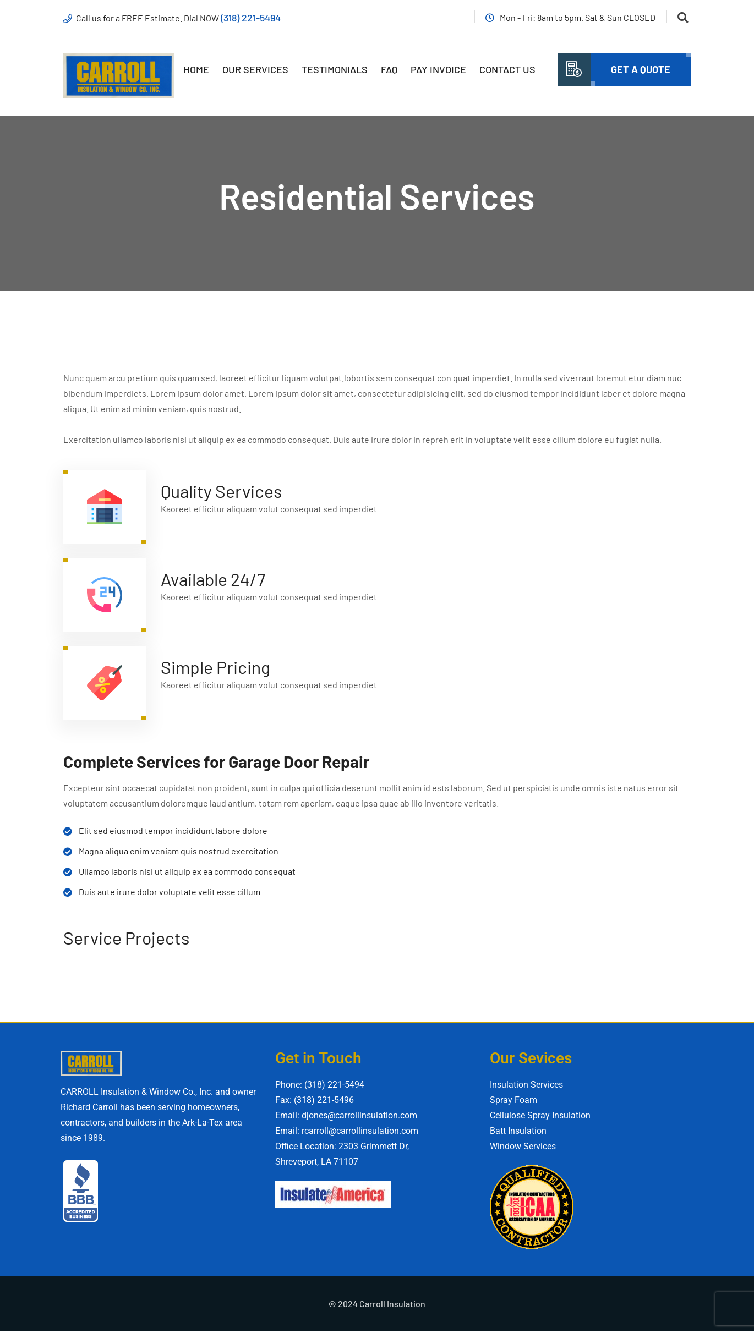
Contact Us (507, 70)
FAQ (389, 70)
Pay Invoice (438, 70)
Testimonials (335, 70)
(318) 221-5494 (252, 18)
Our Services (255, 70)
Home (196, 70)
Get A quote (641, 69)
